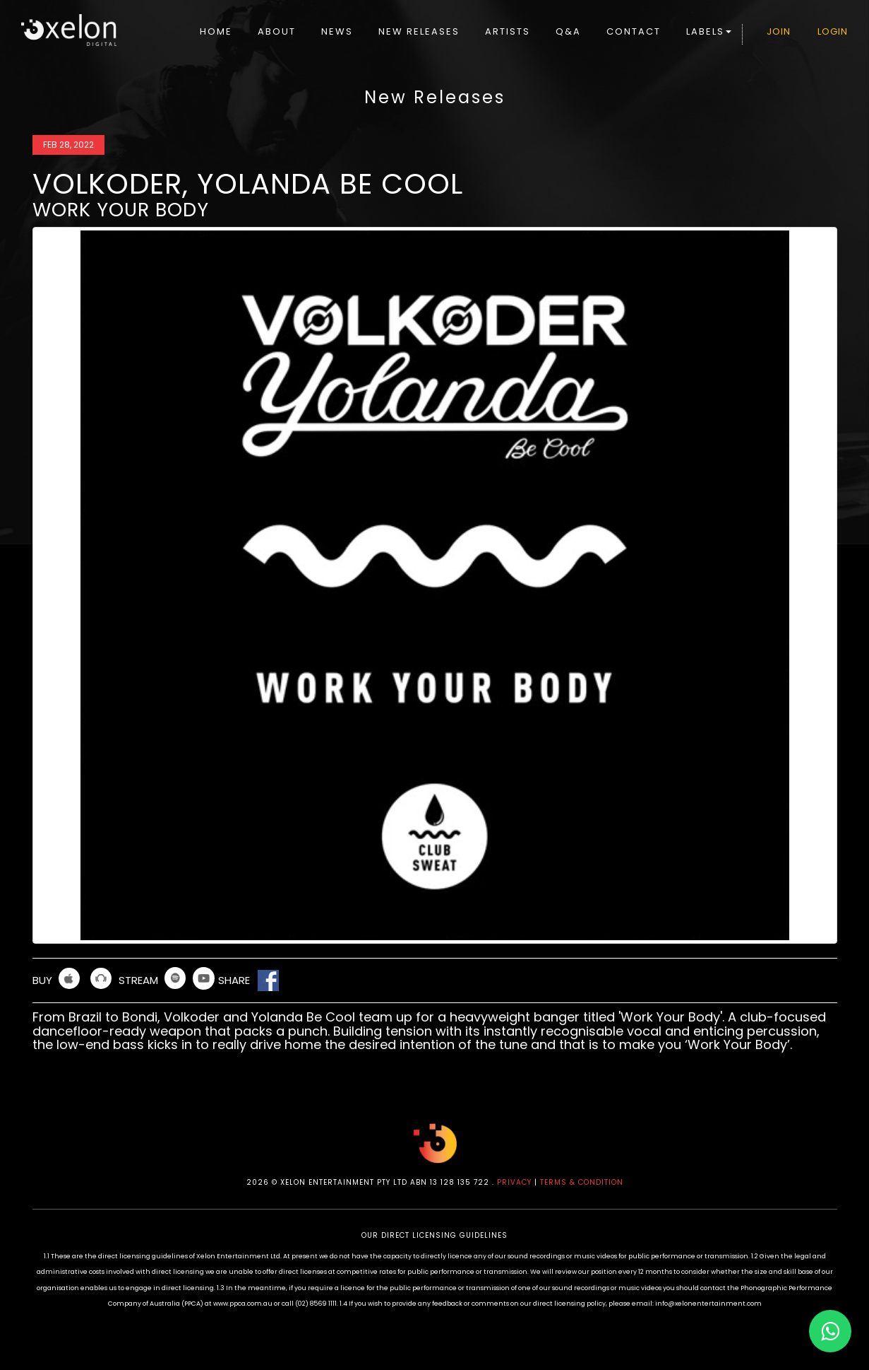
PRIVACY (514, 1182)
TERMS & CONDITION (581, 1182)
